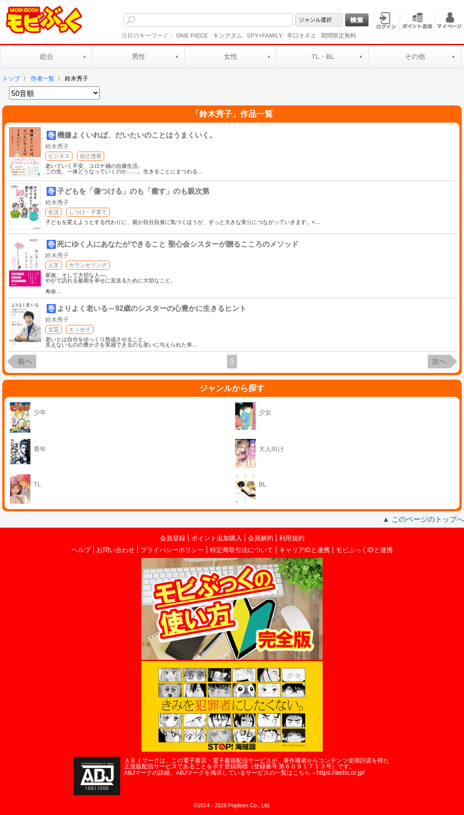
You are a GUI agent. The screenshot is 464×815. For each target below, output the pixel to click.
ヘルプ (81, 549)
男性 (138, 56)
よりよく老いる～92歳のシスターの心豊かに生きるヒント (151, 308)
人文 (53, 265)
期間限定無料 (338, 35)
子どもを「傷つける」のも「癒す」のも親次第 (133, 191)
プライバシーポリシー (172, 549)
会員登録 (172, 538)
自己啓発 (91, 156)
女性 (230, 56)
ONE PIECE (192, 35)
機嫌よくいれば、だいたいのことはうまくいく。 (137, 135)
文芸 (53, 329)
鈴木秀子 (57, 146)
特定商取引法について (241, 549)
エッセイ (80, 329)
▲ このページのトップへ (423, 519)
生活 (53, 212)
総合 (46, 56)
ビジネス (59, 156)
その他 (415, 56)
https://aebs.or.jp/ (340, 772)
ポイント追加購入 (216, 538)
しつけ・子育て (88, 212)
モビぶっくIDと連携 (364, 549)
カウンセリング (88, 265)
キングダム (227, 35)
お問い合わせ (116, 549)
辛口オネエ (301, 35)
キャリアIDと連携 (304, 549)
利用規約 (291, 538)
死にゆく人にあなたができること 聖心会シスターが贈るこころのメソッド (177, 244)
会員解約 (260, 538)
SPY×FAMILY (265, 35)
